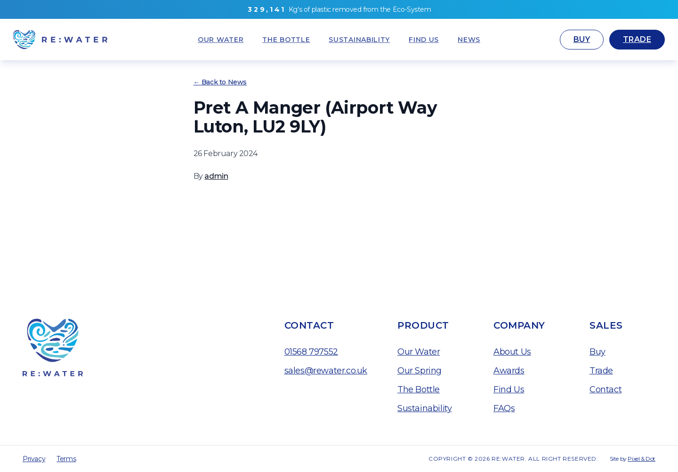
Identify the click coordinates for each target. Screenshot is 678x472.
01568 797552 (311, 352)
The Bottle (418, 389)
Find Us (508, 389)
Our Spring (419, 370)
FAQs (504, 408)
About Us (512, 352)
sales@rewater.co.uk (325, 370)
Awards (509, 370)
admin (216, 176)
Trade (637, 39)
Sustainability (424, 408)
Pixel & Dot (641, 458)
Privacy (34, 459)
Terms (66, 459)
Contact (605, 389)
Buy (581, 39)
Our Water (418, 352)
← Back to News (220, 82)
